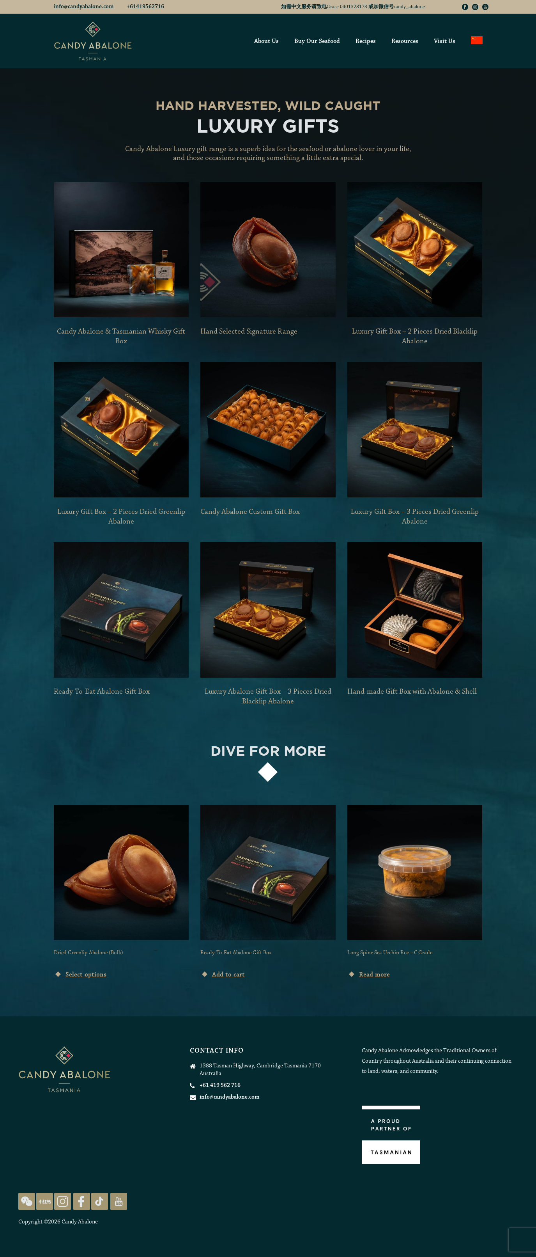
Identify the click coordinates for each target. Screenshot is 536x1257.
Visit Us (444, 41)
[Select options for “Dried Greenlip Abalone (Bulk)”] (80, 973)
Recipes (366, 41)
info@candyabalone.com (84, 7)
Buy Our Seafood (317, 41)
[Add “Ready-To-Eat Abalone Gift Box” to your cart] (222, 973)
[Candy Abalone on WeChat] (26, 1201)
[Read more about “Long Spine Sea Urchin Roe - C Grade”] (368, 973)
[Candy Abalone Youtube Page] (118, 1201)
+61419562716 (145, 7)
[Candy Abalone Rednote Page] (44, 1201)
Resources (404, 41)
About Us (266, 41)
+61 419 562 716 (220, 1085)
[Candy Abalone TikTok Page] (99, 1201)
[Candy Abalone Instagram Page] (62, 1201)
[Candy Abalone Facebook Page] (81, 1201)
